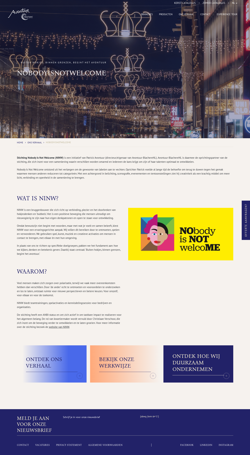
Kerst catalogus (185, 3)
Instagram (226, 445)
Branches (147, 14)
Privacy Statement (69, 445)
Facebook (187, 445)
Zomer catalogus (214, 3)
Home (20, 142)
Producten (165, 14)
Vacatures (42, 445)
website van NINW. (59, 327)
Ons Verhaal (186, 14)
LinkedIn (206, 445)
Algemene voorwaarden (105, 445)
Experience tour (227, 14)
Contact (205, 14)
